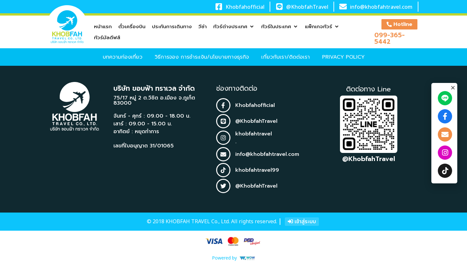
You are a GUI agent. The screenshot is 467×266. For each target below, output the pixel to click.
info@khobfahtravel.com (381, 7)
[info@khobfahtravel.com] (343, 6)
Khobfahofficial (245, 7)
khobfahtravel (253, 134)
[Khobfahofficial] (219, 6)
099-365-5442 (389, 38)
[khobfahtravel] (223, 138)
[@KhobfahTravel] (279, 6)
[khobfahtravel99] (223, 170)
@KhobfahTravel (307, 7)
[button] (234, 26)
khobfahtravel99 (257, 170)
